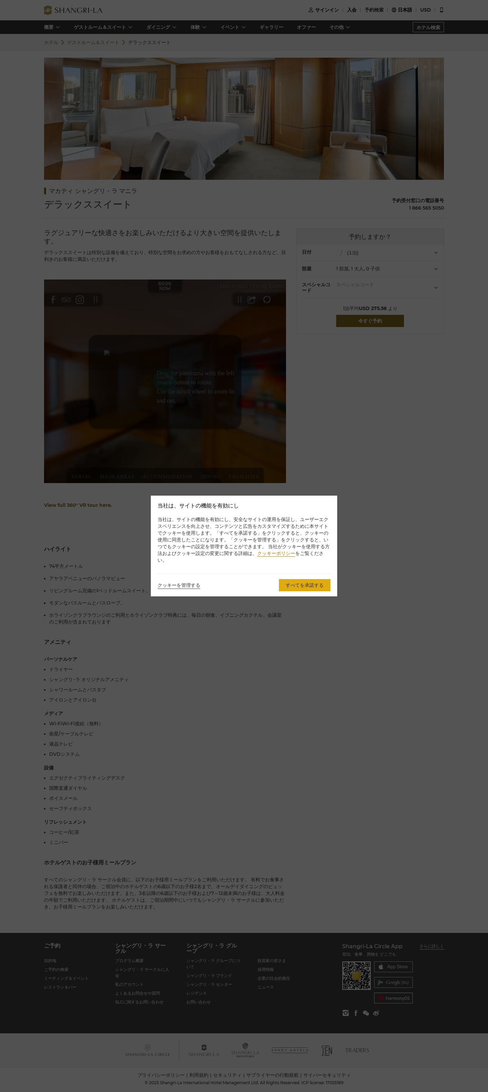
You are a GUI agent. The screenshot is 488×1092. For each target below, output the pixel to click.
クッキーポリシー (276, 553)
